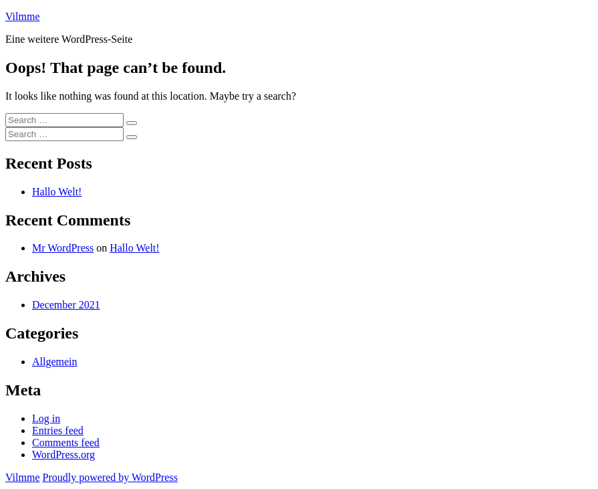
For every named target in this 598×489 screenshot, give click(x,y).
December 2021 (66, 304)
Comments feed (66, 442)
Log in (46, 418)
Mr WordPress (63, 248)
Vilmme (22, 16)
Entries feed (58, 430)
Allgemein (55, 361)
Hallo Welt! (57, 191)
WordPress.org (63, 454)
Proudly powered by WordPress (109, 477)
